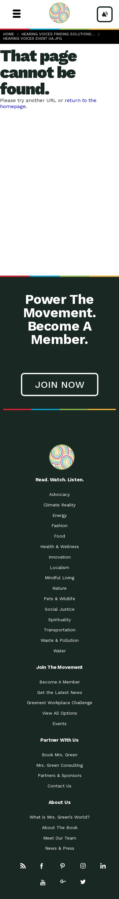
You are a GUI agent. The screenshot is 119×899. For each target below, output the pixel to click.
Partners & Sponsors (60, 775)
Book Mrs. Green (59, 754)
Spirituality (59, 619)
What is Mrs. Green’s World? (60, 817)
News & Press (59, 848)
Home (8, 34)
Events (59, 723)
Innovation (60, 556)
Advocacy (59, 494)
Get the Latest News (59, 692)
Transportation (60, 629)
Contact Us (59, 785)
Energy (59, 515)
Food (59, 536)
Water (59, 650)
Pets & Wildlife (59, 598)
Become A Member (59, 681)
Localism (59, 567)
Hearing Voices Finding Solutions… (58, 34)
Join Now (59, 384)
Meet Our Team (59, 838)
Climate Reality (59, 504)
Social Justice (60, 609)
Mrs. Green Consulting (59, 765)
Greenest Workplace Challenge (59, 702)
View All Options (59, 713)
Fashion (59, 525)
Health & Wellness (59, 546)
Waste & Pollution (60, 640)
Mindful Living (59, 577)
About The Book (59, 827)
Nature (59, 588)
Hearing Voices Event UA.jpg (32, 38)
